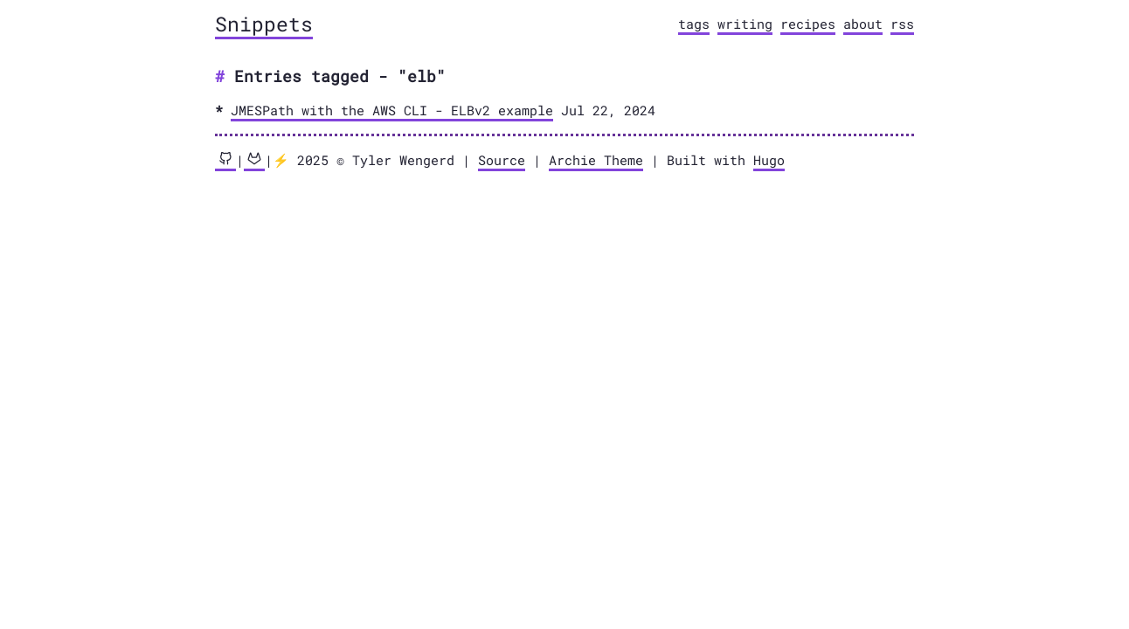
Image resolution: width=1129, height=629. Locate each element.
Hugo (769, 160)
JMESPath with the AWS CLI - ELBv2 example (392, 110)
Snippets (264, 23)
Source (501, 160)
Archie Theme (596, 160)
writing (744, 23)
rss (902, 23)
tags (694, 23)
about (863, 23)
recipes (807, 23)
